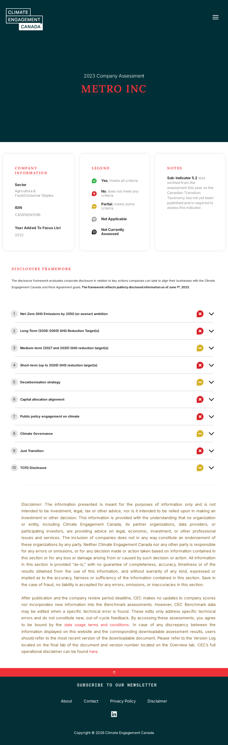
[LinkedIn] (114, 714)
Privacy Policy (123, 701)
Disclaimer (157, 701)
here (93, 651)
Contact (91, 701)
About (66, 701)
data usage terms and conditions (97, 624)
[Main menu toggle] (215, 18)
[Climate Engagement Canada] (26, 20)
